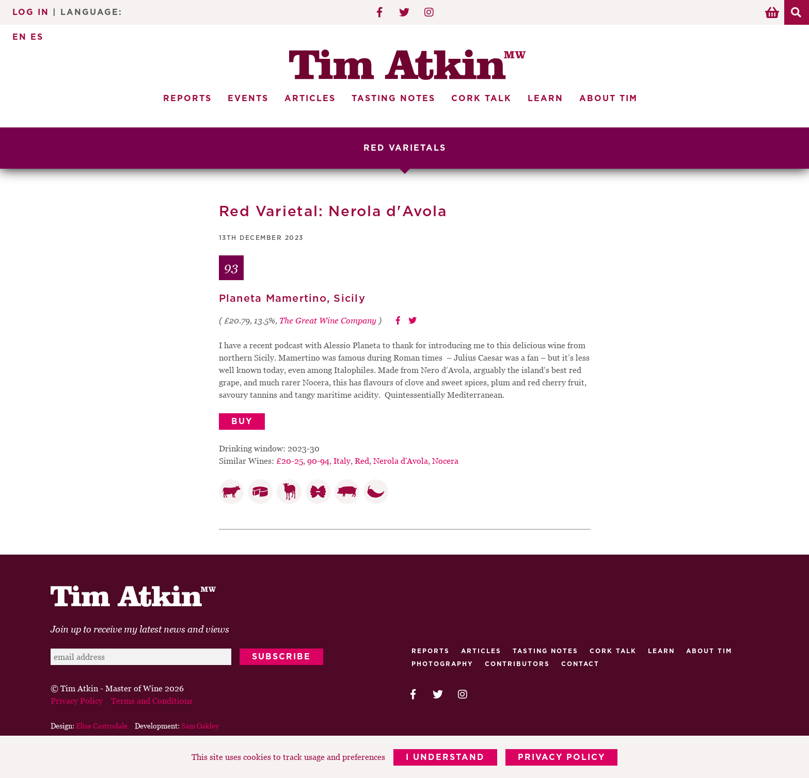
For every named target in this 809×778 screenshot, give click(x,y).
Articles (310, 98)
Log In (30, 12)
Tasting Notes (393, 98)
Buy (241, 421)
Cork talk (613, 651)
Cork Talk (481, 98)
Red (362, 460)
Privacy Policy (561, 757)
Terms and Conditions (152, 700)
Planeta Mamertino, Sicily (292, 299)
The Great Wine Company (327, 320)
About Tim (608, 98)
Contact (580, 664)
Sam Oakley (200, 725)
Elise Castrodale (102, 725)
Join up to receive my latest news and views (140, 629)
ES (36, 37)
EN (19, 37)
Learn (545, 98)
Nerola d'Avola (400, 460)
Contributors (517, 664)
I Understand (445, 757)
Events (248, 98)
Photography (442, 664)
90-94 (318, 460)
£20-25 (289, 460)
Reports (187, 98)
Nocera (445, 460)
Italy (342, 460)
